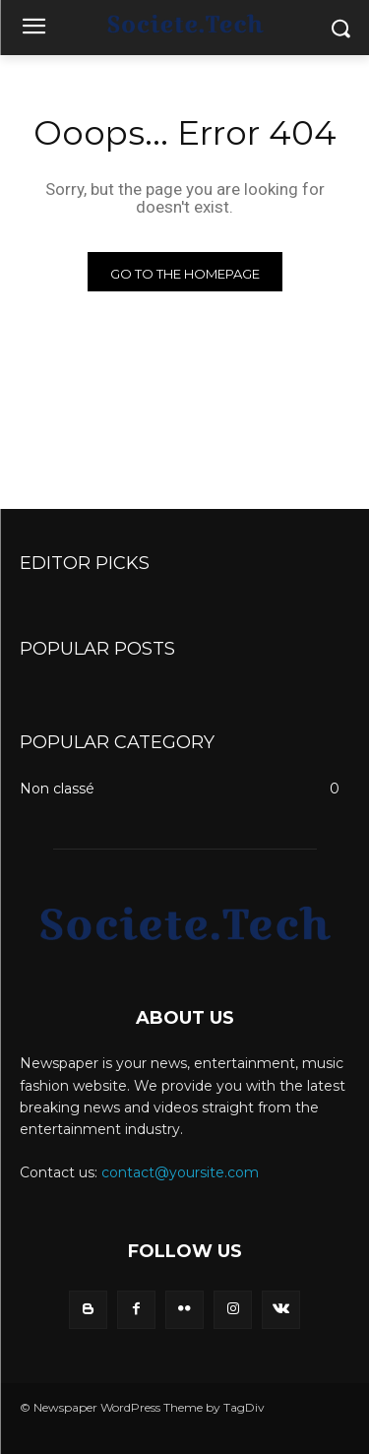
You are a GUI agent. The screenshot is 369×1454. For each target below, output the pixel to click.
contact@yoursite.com (180, 1172)
